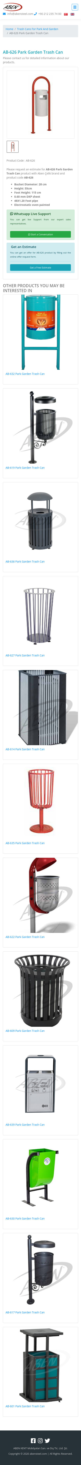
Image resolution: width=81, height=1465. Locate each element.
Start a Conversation (40, 234)
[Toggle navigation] (75, 7)
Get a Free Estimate (40, 267)
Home (9, 29)
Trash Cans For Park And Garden (37, 29)
